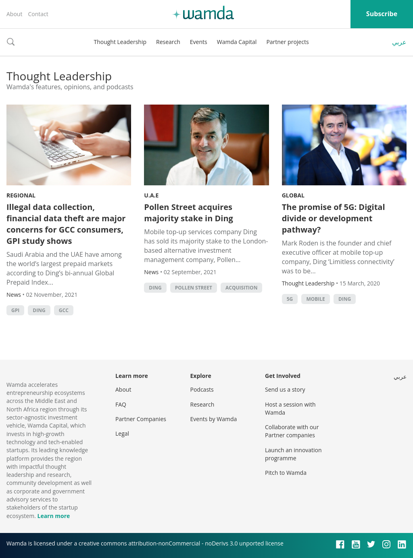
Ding (39, 310)
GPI (15, 310)
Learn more (53, 516)
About (14, 14)
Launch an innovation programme (293, 454)
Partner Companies (140, 419)
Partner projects (287, 42)
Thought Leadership (120, 42)
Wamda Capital (237, 42)
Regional (20, 195)
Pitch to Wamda (286, 472)
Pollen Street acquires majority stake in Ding (188, 212)
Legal (122, 433)
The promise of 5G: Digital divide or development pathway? (333, 218)
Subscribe (381, 13)
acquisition (241, 287)
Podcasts (202, 389)
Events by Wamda (213, 419)
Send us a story (285, 389)
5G (290, 299)
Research (168, 42)
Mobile (315, 299)
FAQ (120, 404)
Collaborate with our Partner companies (292, 431)
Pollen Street (193, 287)
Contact (38, 14)
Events (198, 42)
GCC (64, 310)
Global (293, 195)
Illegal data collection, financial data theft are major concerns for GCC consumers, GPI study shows (65, 223)
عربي (399, 42)
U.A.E (151, 195)
